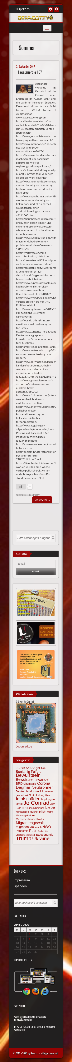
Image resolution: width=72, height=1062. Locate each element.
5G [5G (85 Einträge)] (18, 768)
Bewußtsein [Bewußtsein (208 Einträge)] (28, 775)
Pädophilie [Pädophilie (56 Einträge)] (43, 831)
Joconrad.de (24, 746)
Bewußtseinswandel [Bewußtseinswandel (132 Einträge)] (32, 779)
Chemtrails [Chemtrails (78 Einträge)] (29, 783)
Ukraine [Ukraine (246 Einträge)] (41, 838)
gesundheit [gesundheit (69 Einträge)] (22, 795)
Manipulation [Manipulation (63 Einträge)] (22, 812)
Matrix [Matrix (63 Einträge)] (50, 812)
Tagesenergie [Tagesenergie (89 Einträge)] (44, 834)
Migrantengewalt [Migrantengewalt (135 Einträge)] (30, 823)
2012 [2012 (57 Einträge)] (23, 768)
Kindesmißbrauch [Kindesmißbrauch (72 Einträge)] (34, 808)
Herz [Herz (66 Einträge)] (47, 795)
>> (42, 500)
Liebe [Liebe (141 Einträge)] (50, 807)
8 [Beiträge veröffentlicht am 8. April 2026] (30, 938)
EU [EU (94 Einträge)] (42, 791)
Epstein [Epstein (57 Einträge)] (36, 791)
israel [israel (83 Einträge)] (19, 803)
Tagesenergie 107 (30, 72)
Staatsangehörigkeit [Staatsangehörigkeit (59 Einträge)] (25, 835)
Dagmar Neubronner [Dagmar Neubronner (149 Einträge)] (34, 787)
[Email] (36, 564)
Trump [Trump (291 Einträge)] (23, 838)
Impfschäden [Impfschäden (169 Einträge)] (28, 798)
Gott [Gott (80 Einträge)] (31, 795)
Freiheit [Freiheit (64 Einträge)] (49, 791)
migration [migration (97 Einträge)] (22, 827)
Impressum (22, 880)
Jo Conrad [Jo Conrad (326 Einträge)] (36, 803)
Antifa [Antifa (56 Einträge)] (43, 768)
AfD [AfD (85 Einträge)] (28, 768)
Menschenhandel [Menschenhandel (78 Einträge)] (26, 819)
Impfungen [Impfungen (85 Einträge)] (48, 799)
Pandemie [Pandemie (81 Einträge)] (22, 830)
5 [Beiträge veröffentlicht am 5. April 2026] (54, 934)
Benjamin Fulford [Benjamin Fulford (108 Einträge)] (28, 772)
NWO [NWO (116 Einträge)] (46, 827)
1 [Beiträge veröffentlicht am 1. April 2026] (30, 934)
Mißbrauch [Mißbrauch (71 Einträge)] (35, 827)
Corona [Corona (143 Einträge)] (43, 783)
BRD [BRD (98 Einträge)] (19, 783)
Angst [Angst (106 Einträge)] (35, 768)
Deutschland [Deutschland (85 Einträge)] (24, 791)
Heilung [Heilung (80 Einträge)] (39, 795)
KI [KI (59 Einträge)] (23, 808)
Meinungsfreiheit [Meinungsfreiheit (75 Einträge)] (25, 815)
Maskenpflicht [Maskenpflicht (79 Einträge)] (38, 811)
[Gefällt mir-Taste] (21, 487)
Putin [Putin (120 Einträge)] (33, 831)
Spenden (20, 886)
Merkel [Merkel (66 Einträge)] (41, 819)
